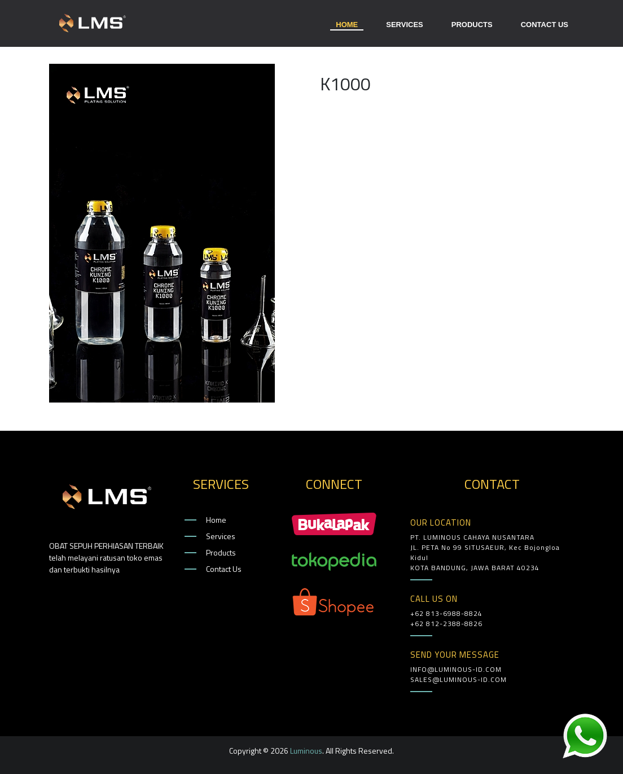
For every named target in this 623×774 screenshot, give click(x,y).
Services (220, 536)
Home (216, 520)
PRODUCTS (472, 24)
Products (221, 552)
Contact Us (224, 569)
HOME (346, 25)
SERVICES (404, 24)
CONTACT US (544, 24)
